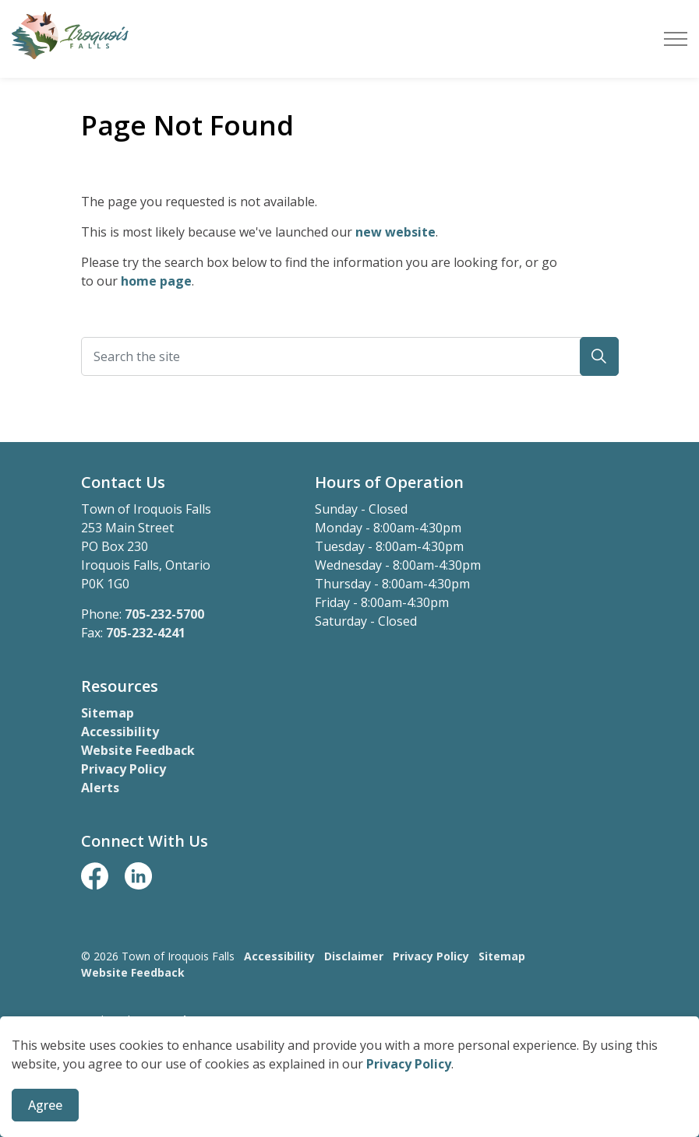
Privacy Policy (408, 1079)
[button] (599, 356)
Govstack (163, 1019)
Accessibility (120, 731)
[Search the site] (350, 356)
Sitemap (107, 712)
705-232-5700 (164, 614)
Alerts (100, 787)
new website (395, 231)
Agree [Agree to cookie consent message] (45, 1120)
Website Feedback (138, 750)
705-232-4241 (145, 632)
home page (156, 281)
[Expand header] (675, 39)
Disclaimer (353, 956)
